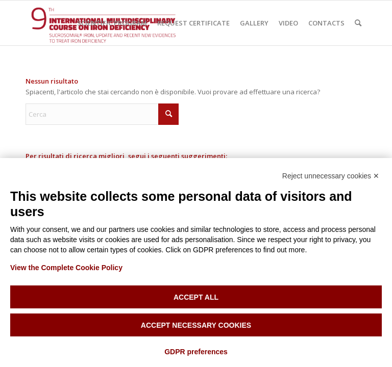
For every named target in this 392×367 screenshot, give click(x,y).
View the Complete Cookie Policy (66, 268)
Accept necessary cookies (196, 325)
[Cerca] (358, 23)
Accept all (196, 297)
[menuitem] (112, 23)
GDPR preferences (196, 352)
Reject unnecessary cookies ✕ (330, 176)
